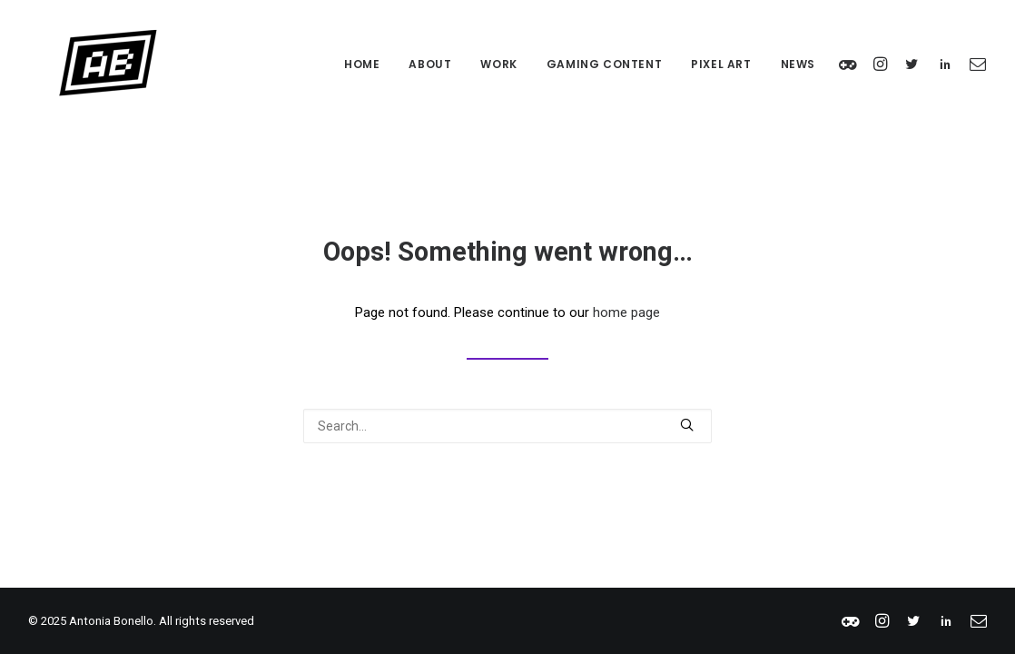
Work (498, 64)
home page (626, 312)
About (430, 64)
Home (361, 64)
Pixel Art (721, 64)
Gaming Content (604, 64)
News (798, 64)
